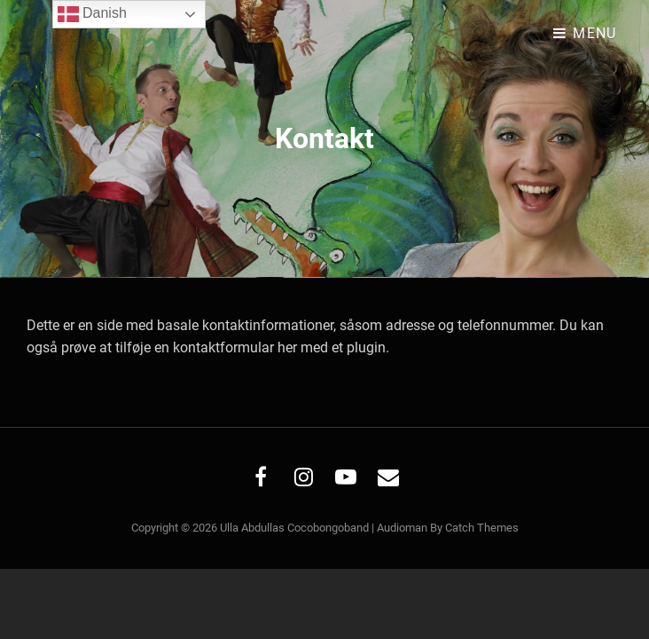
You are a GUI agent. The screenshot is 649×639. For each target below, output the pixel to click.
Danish (92, 14)
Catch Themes (482, 527)
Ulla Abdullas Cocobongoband (294, 527)
